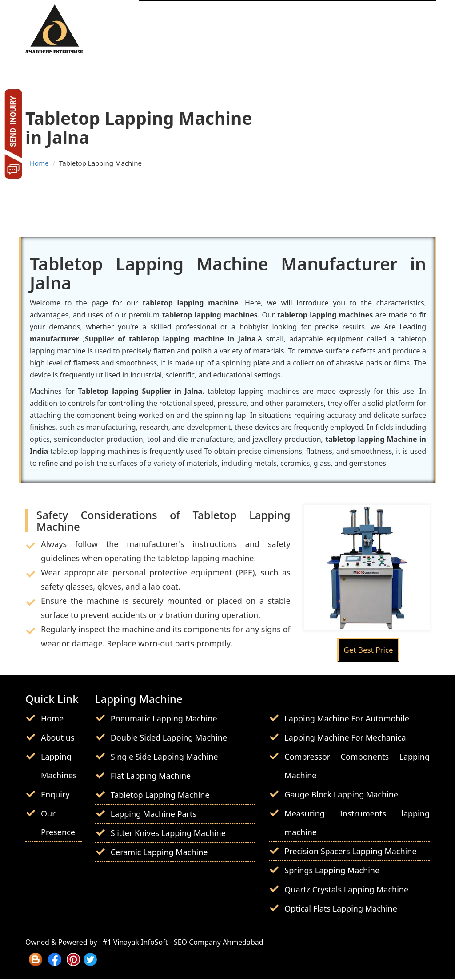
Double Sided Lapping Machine (169, 737)
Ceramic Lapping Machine (159, 852)
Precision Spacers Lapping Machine (350, 851)
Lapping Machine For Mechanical (346, 737)
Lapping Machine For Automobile (346, 718)
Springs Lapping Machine (331, 870)
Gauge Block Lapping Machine (341, 794)
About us (58, 737)
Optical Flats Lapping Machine (340, 908)
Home (39, 163)
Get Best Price (368, 650)
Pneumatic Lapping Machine (164, 718)
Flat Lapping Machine (151, 775)
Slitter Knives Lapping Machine (168, 833)
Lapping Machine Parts (154, 814)
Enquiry (55, 794)
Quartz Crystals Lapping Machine (346, 889)
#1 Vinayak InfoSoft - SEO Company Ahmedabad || (188, 942)
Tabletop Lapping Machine (160, 794)
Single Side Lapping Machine (164, 756)
